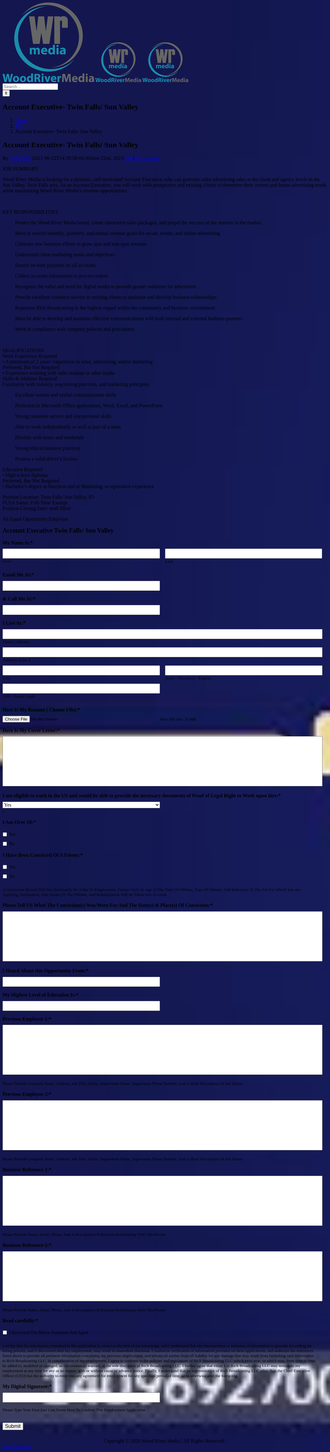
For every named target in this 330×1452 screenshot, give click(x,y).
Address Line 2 (17, 660)
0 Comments (147, 158)
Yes (12, 834)
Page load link (17, 1446)
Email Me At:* (18, 574)
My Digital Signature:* (27, 1386)
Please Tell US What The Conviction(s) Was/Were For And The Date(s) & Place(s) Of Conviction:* (108, 905)
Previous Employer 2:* (27, 1094)
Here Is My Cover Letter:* (31, 730)
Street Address (16, 641)
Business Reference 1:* (27, 1169)
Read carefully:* (20, 1320)
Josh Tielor (21, 158)
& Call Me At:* (19, 598)
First (7, 561)
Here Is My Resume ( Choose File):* (41, 709)
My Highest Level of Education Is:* (40, 994)
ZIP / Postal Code (19, 696)
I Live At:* (14, 623)
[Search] (6, 93)
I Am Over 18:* (19, 822)
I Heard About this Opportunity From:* (45, 970)
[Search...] (30, 86)
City (7, 678)
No (11, 843)
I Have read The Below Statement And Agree (49, 1332)
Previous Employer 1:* (27, 1019)
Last (169, 561)
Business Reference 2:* (27, 1245)
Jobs (128, 158)
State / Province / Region (188, 678)
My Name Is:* (18, 542)
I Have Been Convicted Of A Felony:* (43, 855)
